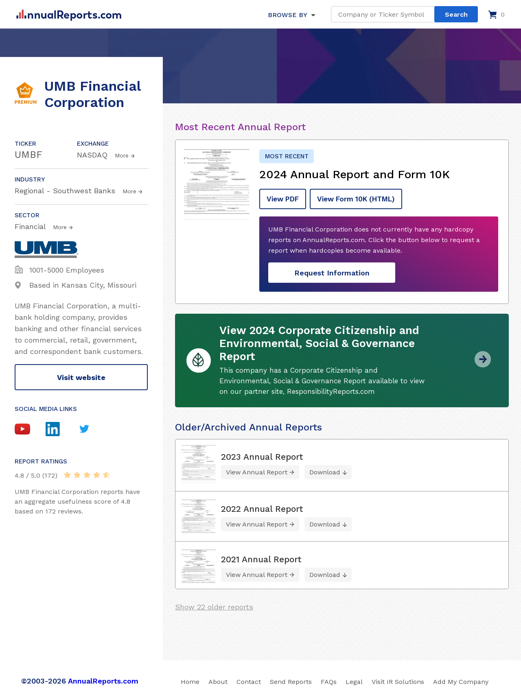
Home (190, 680)
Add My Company (460, 680)
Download (324, 470)
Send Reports (291, 680)
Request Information (332, 271)
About (218, 680)
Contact (248, 680)
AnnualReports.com (103, 679)
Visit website (81, 377)
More (122, 155)
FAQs (329, 680)
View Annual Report (256, 470)
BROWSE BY (287, 15)
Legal (354, 680)
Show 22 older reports (214, 605)
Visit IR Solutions (398, 680)
